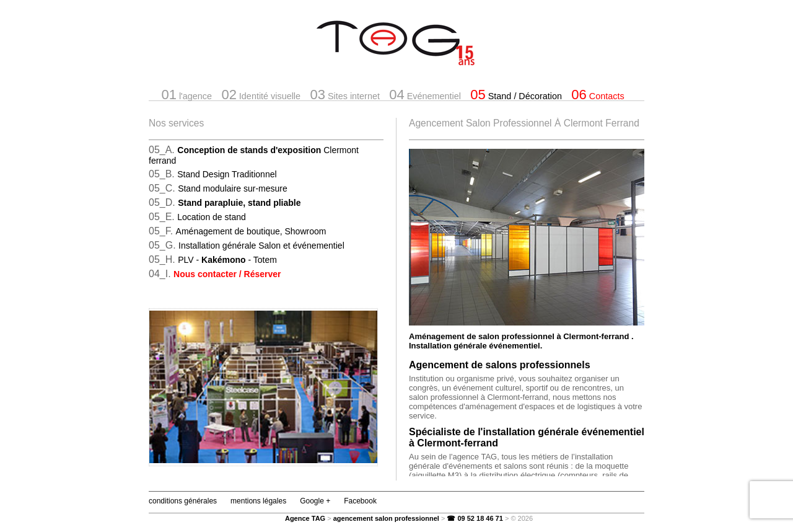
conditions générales (183, 501)
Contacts (597, 94)
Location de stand (211, 217)
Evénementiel (425, 94)
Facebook (360, 501)
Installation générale (261, 245)
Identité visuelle (260, 94)
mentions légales (258, 501)
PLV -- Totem (227, 260)
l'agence (186, 94)
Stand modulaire (232, 188)
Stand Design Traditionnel (226, 174)
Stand (516, 94)
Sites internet (344, 94)
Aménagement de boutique (250, 231)
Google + (315, 501)
